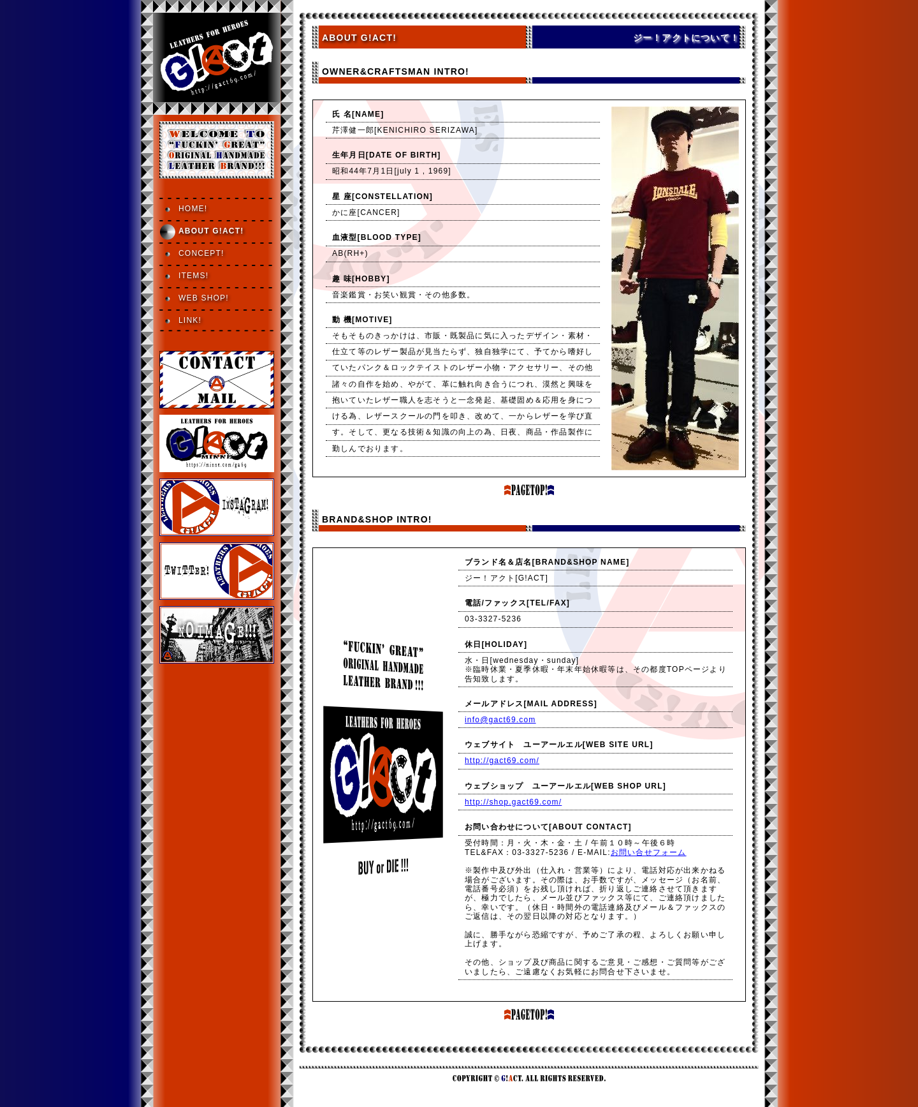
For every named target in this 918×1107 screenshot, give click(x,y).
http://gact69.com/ (502, 760)
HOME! (192, 208)
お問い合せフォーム (649, 852)
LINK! (189, 320)
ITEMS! (193, 275)
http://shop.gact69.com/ (513, 802)
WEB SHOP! (203, 297)
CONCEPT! (201, 253)
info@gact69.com (500, 719)
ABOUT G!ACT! (211, 231)
